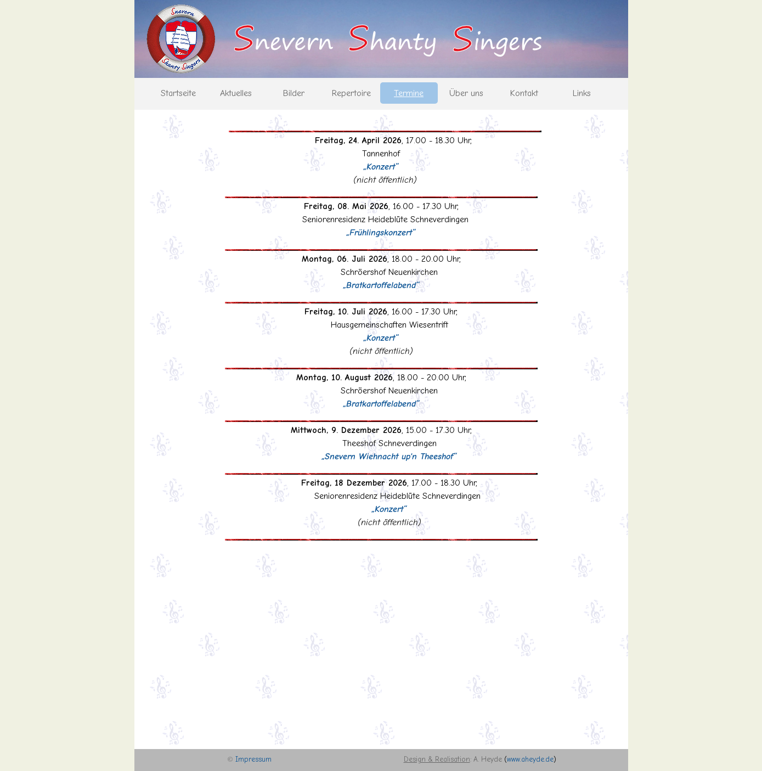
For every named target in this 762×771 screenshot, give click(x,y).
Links (582, 93)
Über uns (466, 93)
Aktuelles (236, 93)
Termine (409, 93)
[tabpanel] (381, 338)
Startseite (178, 93)
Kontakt (524, 93)
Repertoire (351, 93)
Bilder (293, 93)
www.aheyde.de (530, 759)
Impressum (253, 759)
